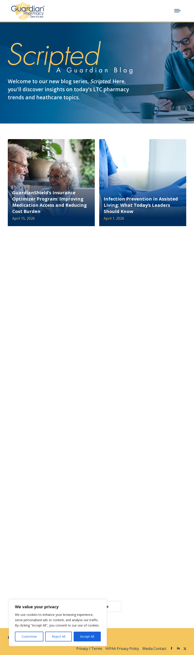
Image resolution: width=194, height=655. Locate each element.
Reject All (58, 636)
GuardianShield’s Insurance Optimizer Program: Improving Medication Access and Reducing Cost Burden (49, 202)
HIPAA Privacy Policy (122, 648)
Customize (29, 636)
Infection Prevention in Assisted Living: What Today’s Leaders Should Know (141, 205)
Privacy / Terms (89, 648)
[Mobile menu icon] (177, 10)
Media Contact (154, 648)
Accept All (87, 636)
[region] (58, 622)
